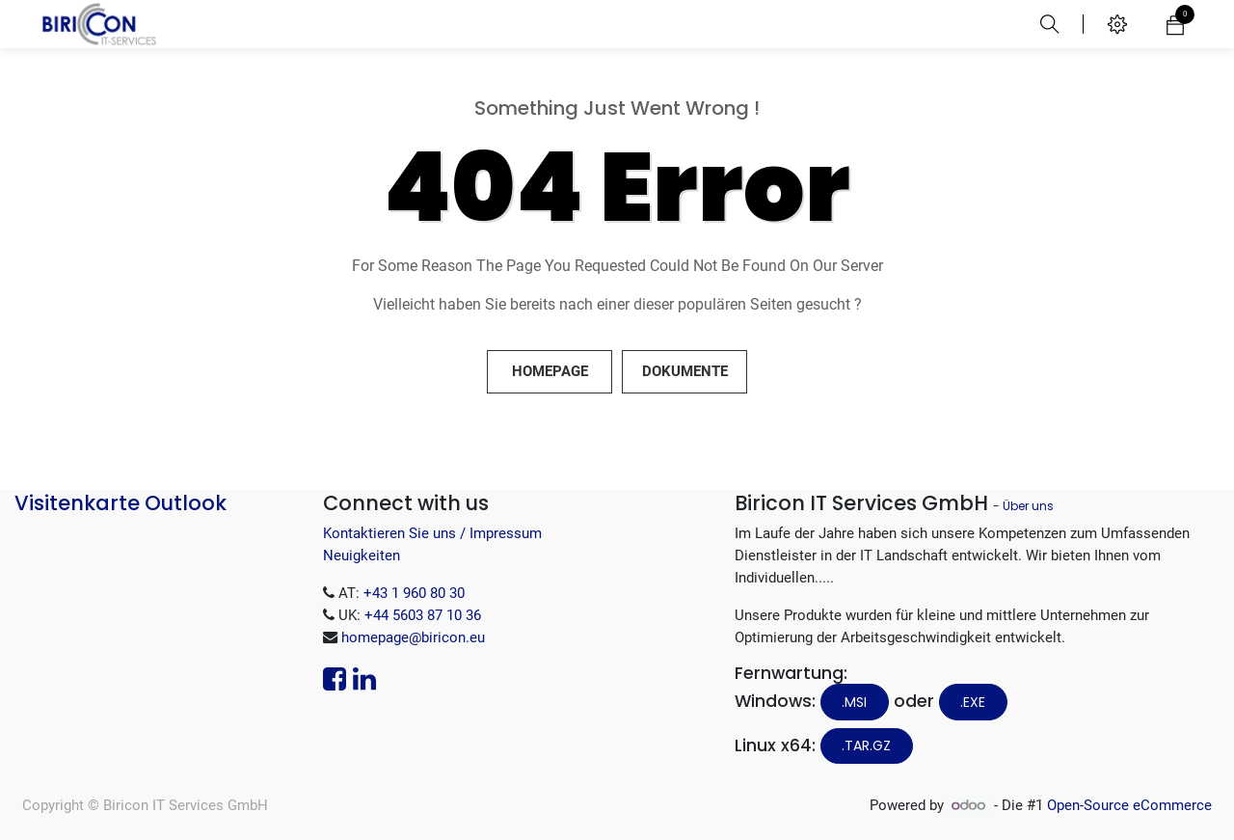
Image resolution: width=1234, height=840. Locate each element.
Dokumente (685, 371)
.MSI (854, 702)
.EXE (972, 702)
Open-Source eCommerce (1129, 805)
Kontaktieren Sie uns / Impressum (432, 533)
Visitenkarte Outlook (120, 503)
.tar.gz (866, 745)
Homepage (550, 371)
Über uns (1028, 506)
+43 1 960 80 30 (414, 593)
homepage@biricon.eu (413, 637)
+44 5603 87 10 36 (422, 615)
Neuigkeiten (361, 555)
